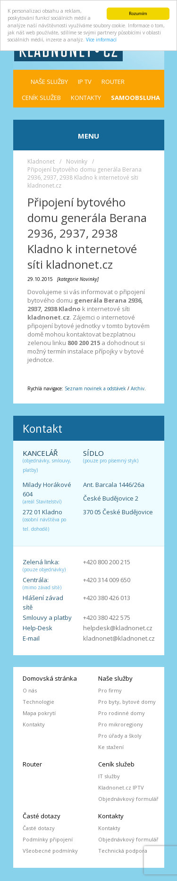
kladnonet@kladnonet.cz (119, 638)
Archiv (137, 388)
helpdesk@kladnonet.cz (117, 628)
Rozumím (138, 13)
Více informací (101, 39)
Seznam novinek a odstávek (95, 388)
